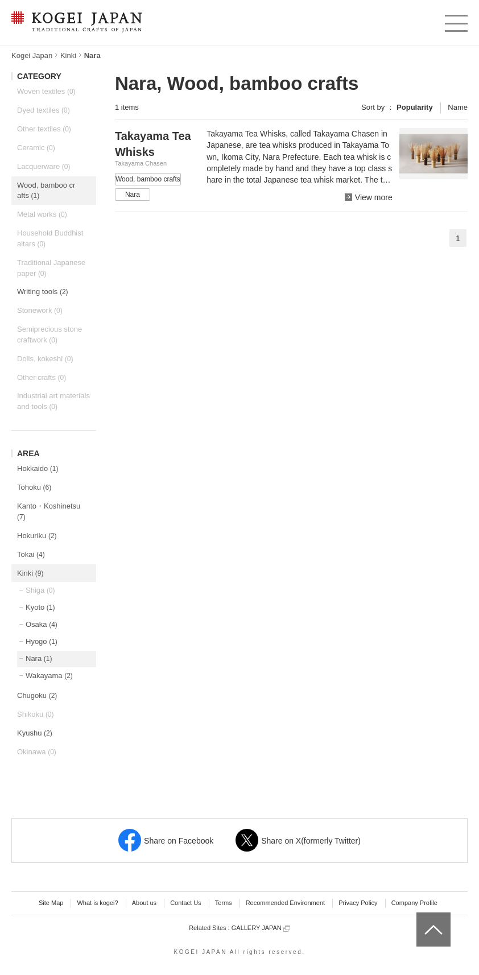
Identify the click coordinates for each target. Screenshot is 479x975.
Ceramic (36, 147)
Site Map (51, 902)
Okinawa (36, 751)
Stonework (40, 310)
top (420, 916)
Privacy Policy (357, 902)
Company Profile (414, 902)
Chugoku (37, 695)
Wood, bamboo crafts (46, 190)
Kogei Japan (31, 55)
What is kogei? (97, 902)
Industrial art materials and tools (53, 401)
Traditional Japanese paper (51, 268)
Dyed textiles (43, 110)
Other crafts (41, 377)
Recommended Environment (285, 902)
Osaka (41, 624)
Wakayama (49, 675)
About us (144, 902)
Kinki (68, 55)
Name (458, 107)
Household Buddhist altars (50, 238)
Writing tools (42, 291)
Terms (223, 902)
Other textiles (44, 129)
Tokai (31, 554)
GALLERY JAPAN (261, 928)
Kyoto (40, 607)
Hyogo (41, 641)
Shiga (40, 590)
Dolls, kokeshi (45, 358)
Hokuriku (37, 535)
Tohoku (34, 487)
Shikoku (35, 714)
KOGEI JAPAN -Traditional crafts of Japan (76, 23)
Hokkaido (37, 468)
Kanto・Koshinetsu (48, 511)
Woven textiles (46, 91)
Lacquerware (43, 166)
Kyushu (34, 733)
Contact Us (185, 902)
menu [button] (455, 20)
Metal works (42, 214)
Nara (39, 658)
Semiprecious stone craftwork (49, 334)
